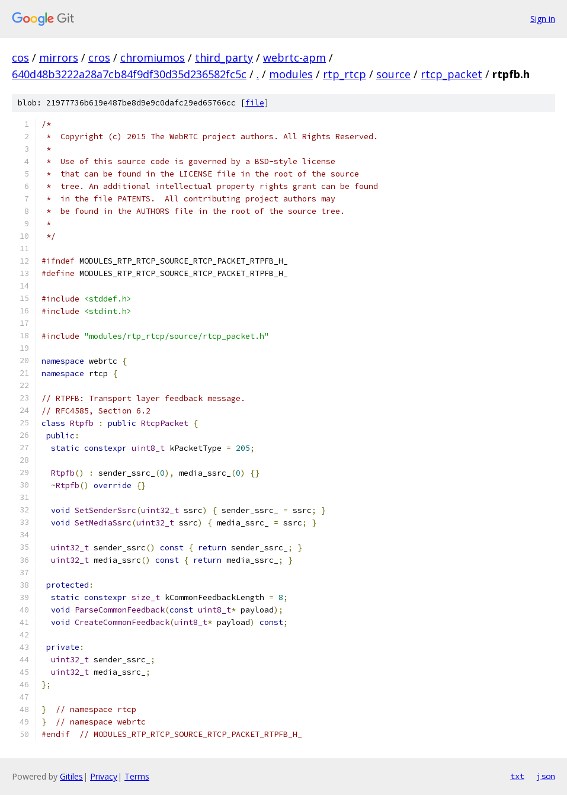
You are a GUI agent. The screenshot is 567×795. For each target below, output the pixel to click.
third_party (224, 57)
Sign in (542, 18)
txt (517, 776)
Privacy (103, 776)
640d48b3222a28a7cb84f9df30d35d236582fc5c (129, 74)
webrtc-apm (294, 57)
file (254, 103)
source (393, 74)
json (545, 776)
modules (291, 74)
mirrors (58, 57)
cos (20, 57)
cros (99, 57)
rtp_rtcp (344, 74)
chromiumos (152, 57)
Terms (136, 776)
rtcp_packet (451, 74)
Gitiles (71, 776)
